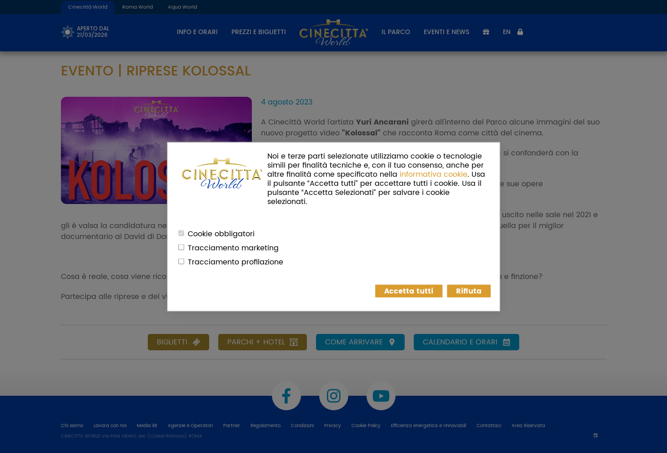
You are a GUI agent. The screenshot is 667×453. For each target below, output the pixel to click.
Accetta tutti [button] (408, 291)
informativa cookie (433, 174)
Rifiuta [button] (468, 291)
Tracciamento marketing (233, 248)
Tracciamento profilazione (235, 262)
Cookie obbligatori (221, 233)
